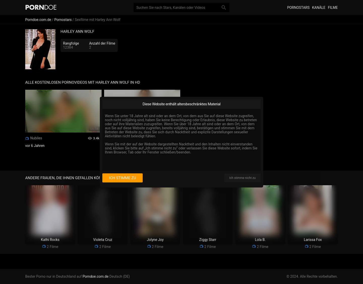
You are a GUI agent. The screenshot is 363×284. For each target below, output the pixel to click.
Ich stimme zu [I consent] (122, 178)
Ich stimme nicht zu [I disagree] (242, 178)
